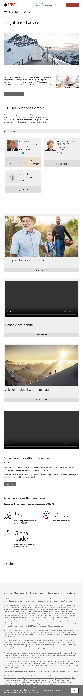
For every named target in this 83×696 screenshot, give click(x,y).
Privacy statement (19, 593)
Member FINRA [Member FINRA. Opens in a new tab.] (71, 643)
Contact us (58, 5)
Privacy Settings (70, 593)
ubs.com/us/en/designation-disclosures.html (64, 672)
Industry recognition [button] (33, 162)
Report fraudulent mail (55, 593)
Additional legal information (37, 593)
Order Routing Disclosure (56, 676)
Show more (41, 270)
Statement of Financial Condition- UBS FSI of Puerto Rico (35, 678)
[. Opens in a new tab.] (9, 5)
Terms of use (8, 593)
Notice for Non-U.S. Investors (13, 676)
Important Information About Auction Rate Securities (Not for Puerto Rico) (35, 682)
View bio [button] (16, 163)
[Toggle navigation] (17, 12)
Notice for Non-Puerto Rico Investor (35, 676)
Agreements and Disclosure (51, 684)
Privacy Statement (32, 690)
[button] (25, 152)
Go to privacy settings (32, 693)
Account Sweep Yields (25, 680)
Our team (9, 131)
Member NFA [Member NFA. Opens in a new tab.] (41, 649)
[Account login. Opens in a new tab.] (72, 5)
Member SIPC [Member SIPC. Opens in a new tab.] (60, 643)
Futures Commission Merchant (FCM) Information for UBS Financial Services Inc (38, 683)
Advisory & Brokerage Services (43, 680)
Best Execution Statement (63, 678)
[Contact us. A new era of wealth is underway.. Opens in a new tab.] (10, 484)
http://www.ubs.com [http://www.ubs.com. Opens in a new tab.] (67, 601)
